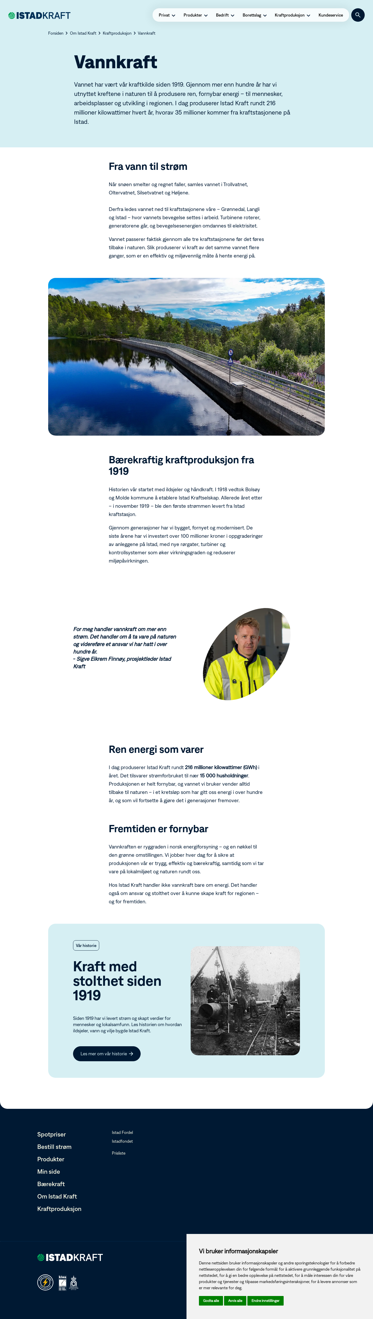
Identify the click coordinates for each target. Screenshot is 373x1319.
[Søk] (358, 15)
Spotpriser (51, 1134)
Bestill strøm (54, 1146)
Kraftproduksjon (59, 1208)
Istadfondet (122, 1141)
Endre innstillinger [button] (265, 1301)
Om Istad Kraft (57, 1196)
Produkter (50, 1159)
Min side (48, 1171)
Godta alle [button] (211, 1301)
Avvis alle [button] (235, 1301)
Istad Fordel (122, 1132)
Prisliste (118, 1153)
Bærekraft (51, 1183)
